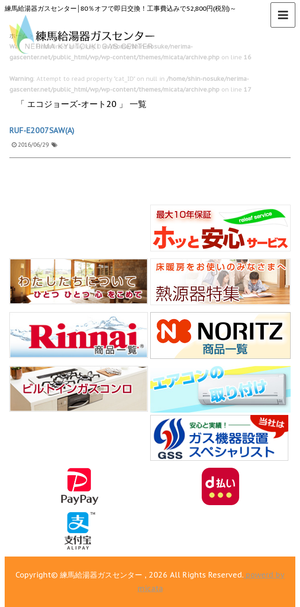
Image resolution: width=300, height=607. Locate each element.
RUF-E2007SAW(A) (41, 130)
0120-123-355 (123, 569)
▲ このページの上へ (273, 569)
